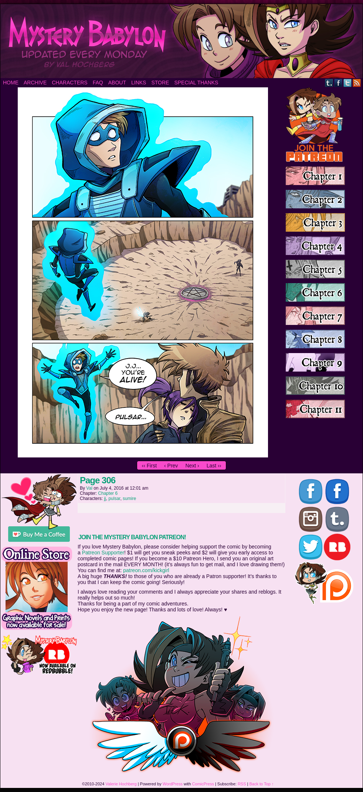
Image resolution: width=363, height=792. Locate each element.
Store (160, 82)
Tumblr (329, 82)
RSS (357, 82)
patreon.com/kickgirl (146, 570)
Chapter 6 (108, 493)
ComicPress (203, 784)
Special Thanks (196, 82)
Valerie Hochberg (120, 784)
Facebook (338, 82)
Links (138, 82)
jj (105, 498)
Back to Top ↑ (262, 784)
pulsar (114, 498)
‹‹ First (149, 466)
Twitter (347, 82)
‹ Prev (171, 466)
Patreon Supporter (103, 553)
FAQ (98, 82)
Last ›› (214, 466)
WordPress (173, 784)
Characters (69, 82)
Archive (35, 82)
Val (89, 488)
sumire (129, 498)
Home (10, 82)
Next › (192, 466)
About (117, 82)
